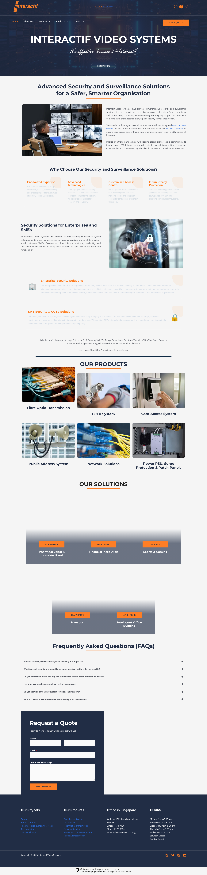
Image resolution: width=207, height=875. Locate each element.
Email (33, 751)
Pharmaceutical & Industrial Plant (36, 827)
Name (34, 738)
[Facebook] (166, 856)
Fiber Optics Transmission (76, 827)
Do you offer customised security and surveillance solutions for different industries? (68, 676)
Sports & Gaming (29, 823)
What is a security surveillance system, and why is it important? (57, 661)
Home (15, 21)
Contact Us (79, 21)
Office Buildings (28, 833)
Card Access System (73, 820)
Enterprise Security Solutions (68, 281)
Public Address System (74, 837)
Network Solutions (72, 830)
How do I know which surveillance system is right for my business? (58, 699)
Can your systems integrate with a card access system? (52, 684)
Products (62, 21)
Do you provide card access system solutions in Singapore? (54, 692)
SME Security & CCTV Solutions (57, 312)
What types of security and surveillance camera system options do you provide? (65, 669)
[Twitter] (172, 856)
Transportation (28, 830)
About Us (28, 21)
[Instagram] (178, 856)
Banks (24, 820)
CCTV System (70, 823)
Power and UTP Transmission (78, 833)
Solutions (44, 21)
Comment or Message (41, 764)
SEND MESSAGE (43, 788)
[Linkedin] (184, 856)
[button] (103, 662)
